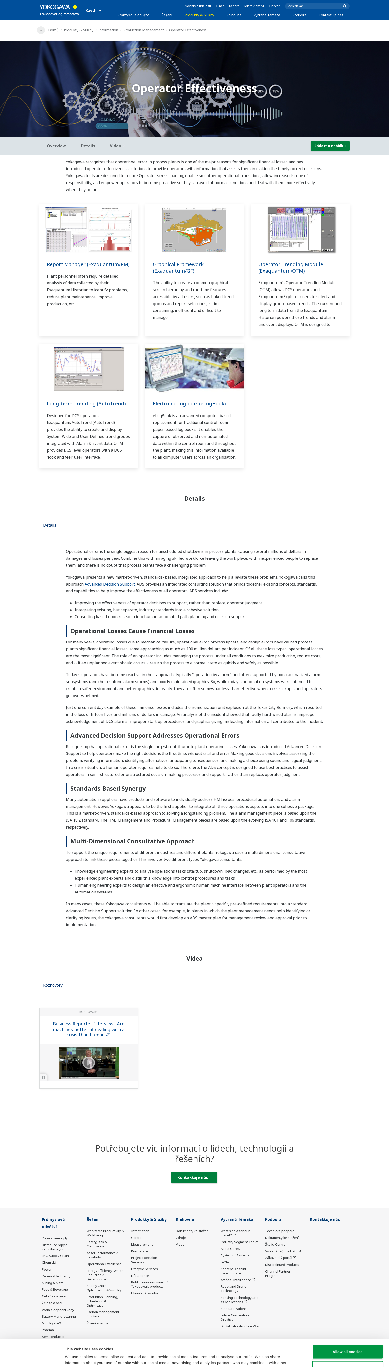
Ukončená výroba (144, 1293)
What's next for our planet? (235, 1233)
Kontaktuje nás (331, 15)
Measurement (142, 1244)
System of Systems (235, 1255)
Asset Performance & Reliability (103, 1255)
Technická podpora (279, 1231)
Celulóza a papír (54, 1296)
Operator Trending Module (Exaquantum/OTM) (291, 267)
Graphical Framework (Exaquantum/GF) (178, 267)
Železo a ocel (52, 1303)
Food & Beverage (55, 1289)
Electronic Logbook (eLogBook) (189, 403)
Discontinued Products (282, 1264)
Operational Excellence (104, 1264)
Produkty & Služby (199, 15)
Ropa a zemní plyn (56, 1238)
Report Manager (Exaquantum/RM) (88, 264)
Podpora (299, 15)
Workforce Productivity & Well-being (105, 1233)
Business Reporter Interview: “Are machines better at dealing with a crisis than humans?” (89, 1029)
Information (108, 30)
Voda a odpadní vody (58, 1310)
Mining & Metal (53, 1283)
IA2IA (225, 1262)
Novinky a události (198, 6)
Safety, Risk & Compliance (97, 1244)
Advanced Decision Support (110, 584)
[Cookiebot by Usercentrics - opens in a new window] (32, 1357)
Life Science (140, 1275)
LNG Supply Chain (55, 1256)
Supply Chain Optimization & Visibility (104, 1287)
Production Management (143, 30)
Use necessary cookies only (347, 1341)
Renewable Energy (56, 1276)
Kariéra (234, 6)
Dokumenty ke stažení (192, 1231)
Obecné (274, 6)
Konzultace (139, 1251)
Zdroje (181, 1237)
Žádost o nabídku (330, 145)
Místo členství (254, 6)
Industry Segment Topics (240, 1242)
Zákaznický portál (278, 1257)
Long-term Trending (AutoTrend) (86, 403)
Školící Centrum (276, 1244)
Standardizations (234, 1308)
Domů (53, 30)
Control (136, 1237)
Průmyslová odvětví (133, 15)
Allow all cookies (348, 1324)
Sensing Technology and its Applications (239, 1299)
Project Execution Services (144, 1259)
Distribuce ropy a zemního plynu (54, 1247)
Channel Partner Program (277, 1273)
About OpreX (230, 1248)
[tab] (50, 525)
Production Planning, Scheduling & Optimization (102, 1301)
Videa (180, 1244)
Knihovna (234, 15)
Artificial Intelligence (236, 1280)
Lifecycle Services (144, 1269)
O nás (220, 6)
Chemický (49, 1262)
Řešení (167, 15)
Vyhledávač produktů (281, 1251)
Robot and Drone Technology (233, 1288)
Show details (260, 1357)
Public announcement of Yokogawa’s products (149, 1284)
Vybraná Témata (267, 15)
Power (47, 1269)
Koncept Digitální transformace (233, 1271)
